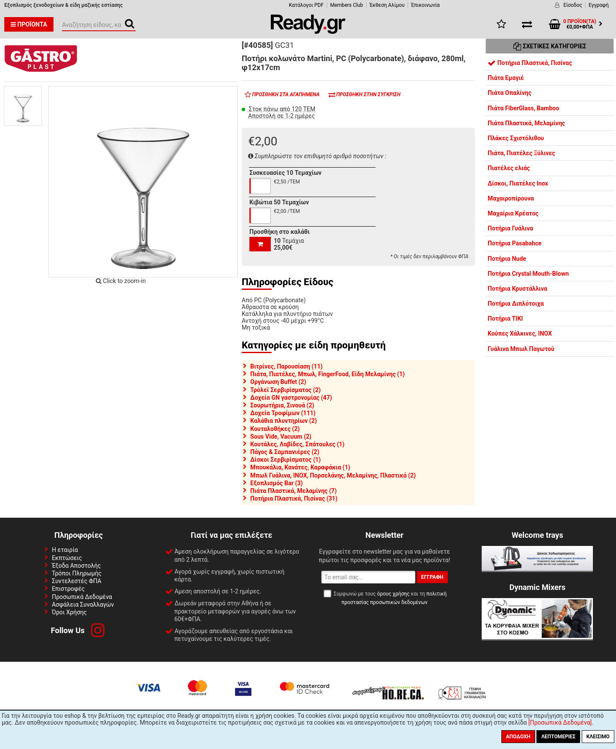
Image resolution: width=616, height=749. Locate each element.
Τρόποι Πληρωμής (76, 573)
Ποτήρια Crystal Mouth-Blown (528, 273)
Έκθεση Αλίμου (387, 5)
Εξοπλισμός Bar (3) (276, 483)
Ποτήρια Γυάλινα (510, 228)
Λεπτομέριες (558, 737)
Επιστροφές (68, 588)
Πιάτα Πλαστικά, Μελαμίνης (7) (293, 490)
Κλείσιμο (598, 737)
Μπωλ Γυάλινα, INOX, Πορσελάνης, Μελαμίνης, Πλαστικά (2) (333, 475)
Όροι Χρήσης (69, 612)
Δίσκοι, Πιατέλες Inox (518, 183)
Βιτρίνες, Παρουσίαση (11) (286, 366)
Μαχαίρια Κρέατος (513, 213)
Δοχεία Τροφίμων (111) (283, 413)
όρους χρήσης (393, 594)
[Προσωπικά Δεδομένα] (560, 722)
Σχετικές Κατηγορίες (549, 46)
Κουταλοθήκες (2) (275, 428)
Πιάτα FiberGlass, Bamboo (523, 108)
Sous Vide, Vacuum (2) (280, 436)
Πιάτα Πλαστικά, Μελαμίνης (526, 123)
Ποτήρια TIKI (505, 318)
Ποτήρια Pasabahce (515, 243)
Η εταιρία (65, 549)
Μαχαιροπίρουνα (511, 198)
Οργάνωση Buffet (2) (278, 381)
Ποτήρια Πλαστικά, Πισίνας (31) (294, 498)
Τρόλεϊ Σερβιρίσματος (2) (285, 389)
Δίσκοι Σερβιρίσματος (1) (285, 459)
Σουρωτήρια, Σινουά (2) (282, 405)
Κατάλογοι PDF (306, 5)
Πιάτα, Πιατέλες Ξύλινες (521, 153)
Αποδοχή (518, 737)
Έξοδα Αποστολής (76, 565)
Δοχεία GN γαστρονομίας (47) (291, 397)
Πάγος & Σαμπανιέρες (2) (284, 451)
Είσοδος (572, 5)
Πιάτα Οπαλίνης (509, 92)
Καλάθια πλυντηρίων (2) (283, 420)
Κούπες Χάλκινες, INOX (520, 333)
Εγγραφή (599, 5)
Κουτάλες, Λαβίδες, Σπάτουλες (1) (297, 444)
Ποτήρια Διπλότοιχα (516, 303)
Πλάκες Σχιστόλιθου (516, 138)
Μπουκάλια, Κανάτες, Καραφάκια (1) (300, 467)
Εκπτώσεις (67, 557)
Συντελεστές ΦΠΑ (76, 581)
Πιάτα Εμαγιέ (506, 77)
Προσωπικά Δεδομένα (82, 596)
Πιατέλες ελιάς (509, 168)
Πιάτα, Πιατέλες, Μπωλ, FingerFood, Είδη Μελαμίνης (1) (327, 374)
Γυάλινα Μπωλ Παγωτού (521, 348)
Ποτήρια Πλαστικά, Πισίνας (530, 62)
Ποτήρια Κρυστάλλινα (517, 288)
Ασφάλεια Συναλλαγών (83, 604)
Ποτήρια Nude (507, 258)
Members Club (346, 5)
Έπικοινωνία (425, 5)
